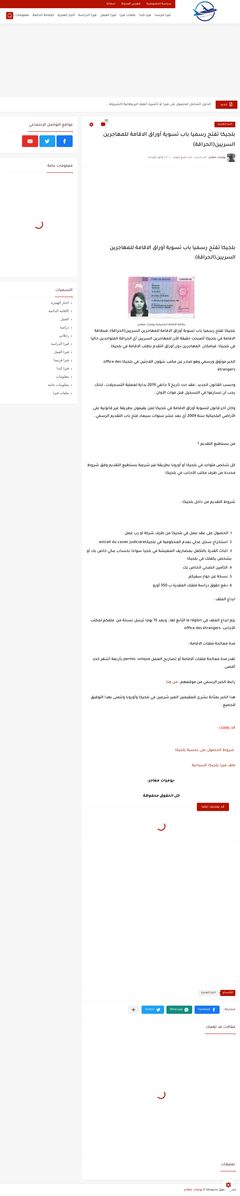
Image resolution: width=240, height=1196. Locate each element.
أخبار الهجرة (66, 15)
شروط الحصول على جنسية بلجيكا (204, 750)
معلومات (62, 376)
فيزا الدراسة (87, 15)
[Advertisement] (120, 61)
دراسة (64, 327)
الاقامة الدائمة (59, 311)
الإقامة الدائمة (43, 15)
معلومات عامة (18, 15)
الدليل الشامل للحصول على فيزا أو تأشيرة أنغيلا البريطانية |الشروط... (158, 104)
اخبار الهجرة (225, 124)
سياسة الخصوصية (158, 4)
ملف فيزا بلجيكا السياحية (213, 765)
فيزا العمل (108, 15)
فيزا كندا (145, 15)
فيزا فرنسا (163, 15)
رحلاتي (64, 335)
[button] (207, 1010)
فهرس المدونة (130, 4)
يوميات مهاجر (193, 1190)
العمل (64, 319)
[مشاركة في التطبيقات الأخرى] (133, 1010)
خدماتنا (110, 4)
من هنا (171, 682)
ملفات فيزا (127, 15)
